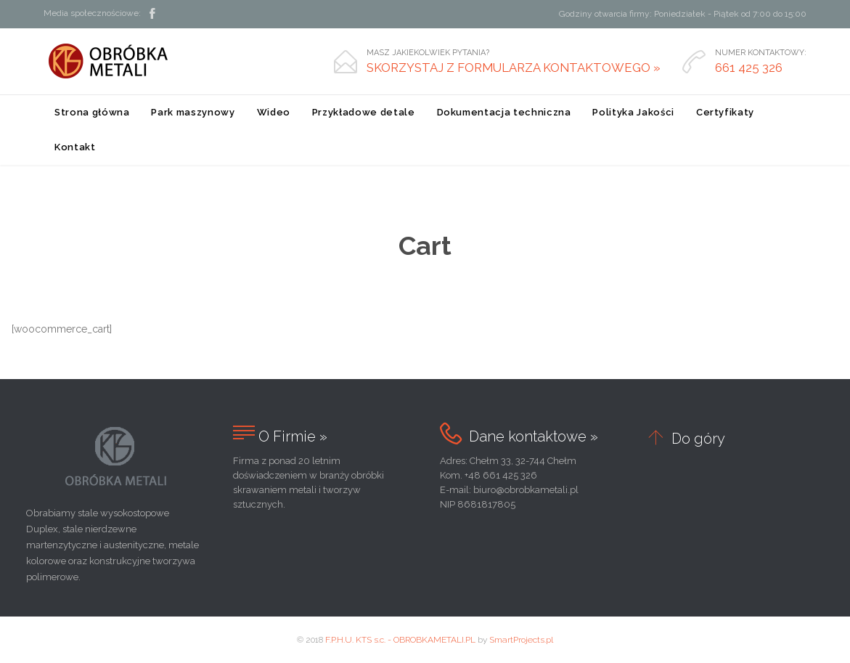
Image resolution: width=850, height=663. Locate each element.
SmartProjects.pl (521, 640)
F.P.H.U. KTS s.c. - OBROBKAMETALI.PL (400, 640)
